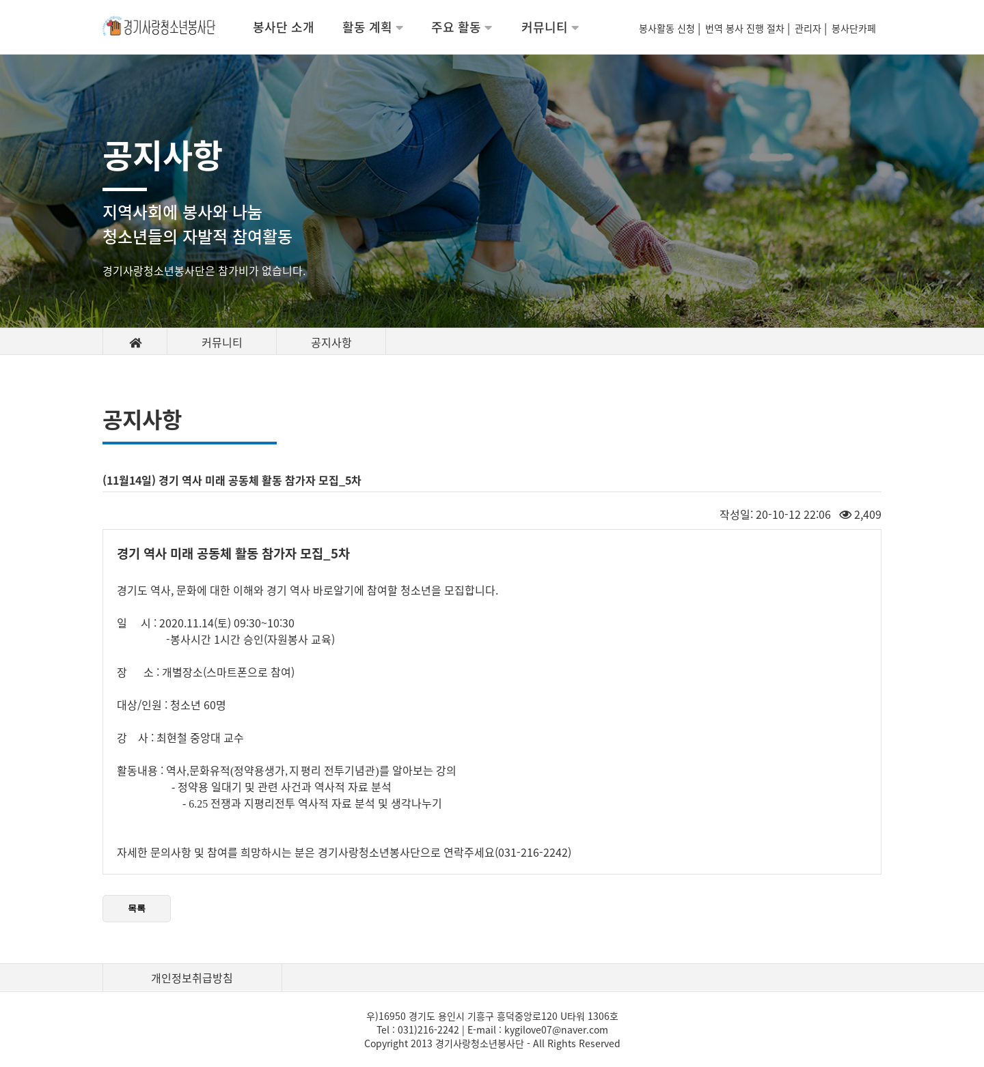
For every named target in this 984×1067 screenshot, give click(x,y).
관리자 (809, 28)
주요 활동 (461, 27)
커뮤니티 (550, 27)
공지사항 (331, 342)
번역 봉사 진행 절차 (746, 28)
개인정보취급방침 (192, 977)
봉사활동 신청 (668, 28)
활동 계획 (372, 27)
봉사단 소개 (283, 27)
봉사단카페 (857, 28)
